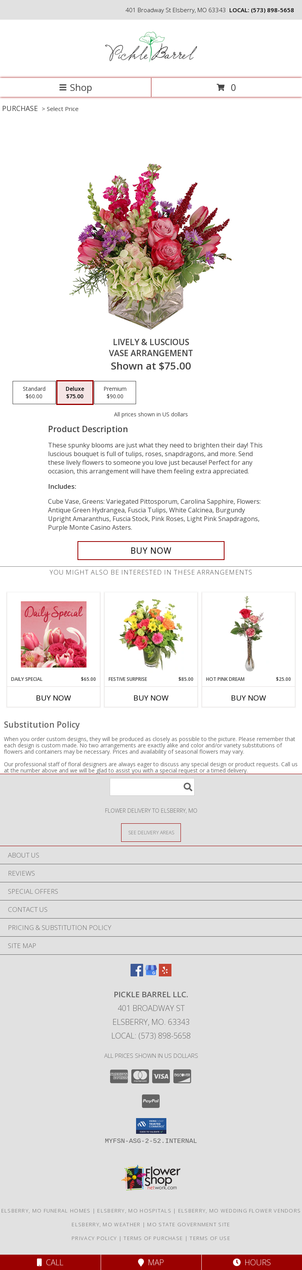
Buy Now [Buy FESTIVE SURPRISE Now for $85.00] (151, 698)
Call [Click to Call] (50, 1262)
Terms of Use (210, 1238)
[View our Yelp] (165, 973)
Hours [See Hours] (252, 1262)
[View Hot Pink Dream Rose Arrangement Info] (249, 634)
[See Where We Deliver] (151, 832)
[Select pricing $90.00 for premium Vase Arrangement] (115, 392)
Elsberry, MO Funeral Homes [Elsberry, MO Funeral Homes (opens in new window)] (46, 1210)
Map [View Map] (151, 1262)
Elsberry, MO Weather (106, 1224)
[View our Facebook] (137, 973)
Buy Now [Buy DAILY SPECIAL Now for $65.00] (53, 698)
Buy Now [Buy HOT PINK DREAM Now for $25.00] (248, 698)
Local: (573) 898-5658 (151, 1035)
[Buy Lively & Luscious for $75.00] (151, 550)
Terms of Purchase (153, 1238)
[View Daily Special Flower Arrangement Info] (54, 634)
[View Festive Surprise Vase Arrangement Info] (151, 634)
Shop (75, 87)
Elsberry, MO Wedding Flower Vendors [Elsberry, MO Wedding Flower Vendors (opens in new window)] (239, 1210)
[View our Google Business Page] (151, 973)
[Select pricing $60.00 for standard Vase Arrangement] (34, 392)
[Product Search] (152, 787)
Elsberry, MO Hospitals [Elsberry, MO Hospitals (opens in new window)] (134, 1210)
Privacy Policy (94, 1238)
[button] (151, 1126)
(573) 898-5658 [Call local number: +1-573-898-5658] (272, 10)
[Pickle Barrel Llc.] (151, 66)
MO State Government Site (188, 1224)
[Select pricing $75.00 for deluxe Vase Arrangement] (74, 392)
